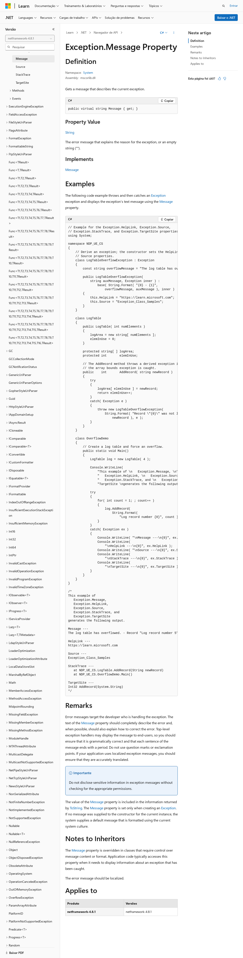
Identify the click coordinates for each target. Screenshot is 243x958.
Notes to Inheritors (203, 58)
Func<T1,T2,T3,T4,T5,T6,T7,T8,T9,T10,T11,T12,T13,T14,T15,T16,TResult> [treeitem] (31, 340)
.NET (83, 32)
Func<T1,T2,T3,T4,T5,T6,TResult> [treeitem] (30, 210)
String (69, 132)
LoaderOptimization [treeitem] (22, 651)
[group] (121, 459)
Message (72, 169)
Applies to (197, 63)
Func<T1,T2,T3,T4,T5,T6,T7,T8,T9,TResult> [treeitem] (31, 247)
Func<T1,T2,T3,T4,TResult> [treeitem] (26, 194)
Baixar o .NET (226, 17)
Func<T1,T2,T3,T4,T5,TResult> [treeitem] (28, 202)
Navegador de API (106, 32)
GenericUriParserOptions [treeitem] (25, 383)
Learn (70, 32)
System (88, 72)
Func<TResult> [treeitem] (19, 162)
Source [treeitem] (20, 67)
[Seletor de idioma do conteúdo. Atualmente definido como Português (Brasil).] (21, 950)
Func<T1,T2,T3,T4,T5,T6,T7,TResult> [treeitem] (31, 220)
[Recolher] (53, 29)
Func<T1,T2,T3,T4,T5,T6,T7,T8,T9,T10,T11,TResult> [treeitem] (31, 273)
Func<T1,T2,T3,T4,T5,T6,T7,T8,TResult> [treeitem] (31, 234)
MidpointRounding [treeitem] (21, 706)
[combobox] (30, 38)
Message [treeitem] (22, 58)
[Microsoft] (8, 6)
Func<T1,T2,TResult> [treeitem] (22, 178)
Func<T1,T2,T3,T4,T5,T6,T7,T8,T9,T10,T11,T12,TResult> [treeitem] (31, 287)
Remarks (196, 52)
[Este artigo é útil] (219, 78)
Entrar (234, 5)
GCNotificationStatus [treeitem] (23, 367)
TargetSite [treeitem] (22, 82)
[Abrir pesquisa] (223, 6)
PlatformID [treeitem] (16, 913)
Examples (196, 46)
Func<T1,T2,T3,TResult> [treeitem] (24, 186)
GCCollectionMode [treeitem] (21, 359)
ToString (76, 808)
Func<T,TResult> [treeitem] (20, 170)
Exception (158, 195)
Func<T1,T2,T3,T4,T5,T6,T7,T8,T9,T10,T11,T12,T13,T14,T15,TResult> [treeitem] (31, 327)
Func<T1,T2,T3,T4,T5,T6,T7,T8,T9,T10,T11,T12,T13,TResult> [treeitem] (31, 300)
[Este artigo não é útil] (224, 78)
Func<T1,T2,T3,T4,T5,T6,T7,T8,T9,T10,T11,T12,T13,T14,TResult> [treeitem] (31, 313)
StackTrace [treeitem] (23, 74)
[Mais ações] (174, 32)
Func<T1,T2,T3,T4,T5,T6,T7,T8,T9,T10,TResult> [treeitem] (31, 260)
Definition (197, 41)
